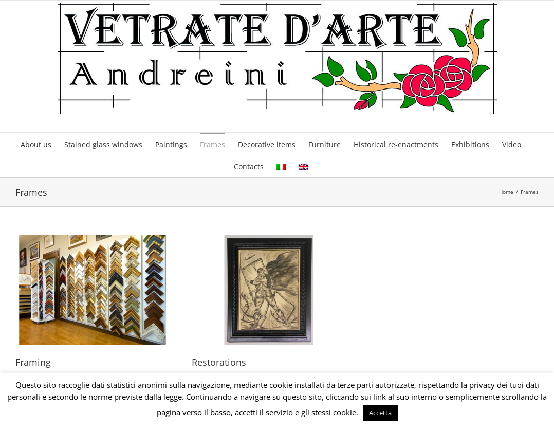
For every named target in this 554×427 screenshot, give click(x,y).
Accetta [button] (380, 412)
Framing (33, 362)
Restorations (219, 362)
